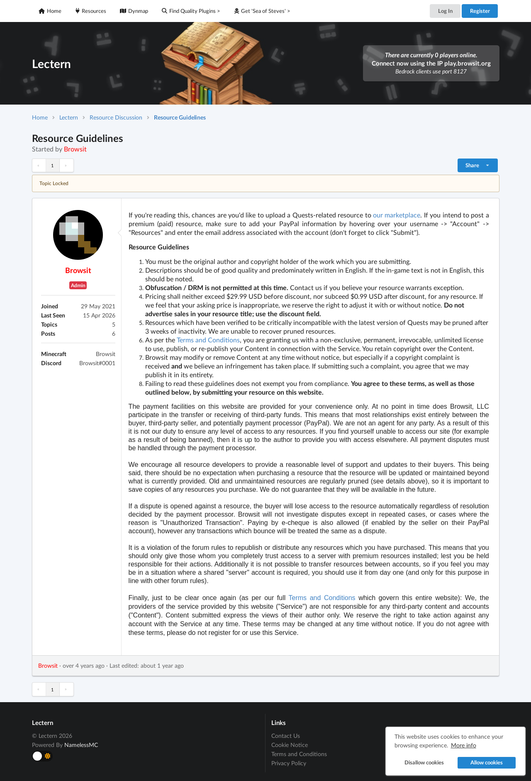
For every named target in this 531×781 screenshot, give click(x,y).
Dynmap (134, 10)
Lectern (68, 117)
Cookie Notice (289, 744)
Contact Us (285, 735)
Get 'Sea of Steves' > (262, 10)
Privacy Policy (288, 762)
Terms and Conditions (208, 340)
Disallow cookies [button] (424, 762)
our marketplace (396, 215)
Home (50, 10)
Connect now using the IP (431, 63)
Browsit (75, 149)
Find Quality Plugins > (191, 10)
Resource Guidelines (180, 117)
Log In (445, 10)
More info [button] (463, 745)
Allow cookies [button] (486, 762)
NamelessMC (81, 744)
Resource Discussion (116, 117)
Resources (91, 10)
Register (480, 10)
